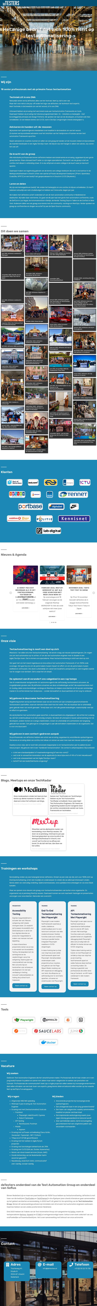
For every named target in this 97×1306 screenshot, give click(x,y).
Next (93, 593)
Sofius (72, 1212)
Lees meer (25, 608)
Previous (10, 593)
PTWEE (39, 1215)
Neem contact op (21, 986)
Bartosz (23, 1215)
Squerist (30, 1215)
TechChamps (42, 1198)
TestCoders (29, 1198)
